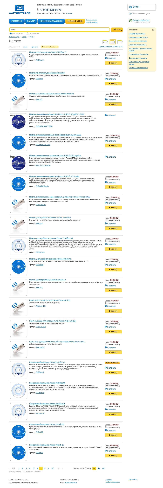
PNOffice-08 (40, 393)
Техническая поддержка (51, 21)
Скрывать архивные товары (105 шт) (111, 46)
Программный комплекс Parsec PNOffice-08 (47, 383)
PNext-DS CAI (41, 205)
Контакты (69, 13)
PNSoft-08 (39, 432)
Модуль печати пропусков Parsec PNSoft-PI (47, 73)
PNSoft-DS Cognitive (43, 165)
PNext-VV (39, 287)
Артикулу (34, 47)
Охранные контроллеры (137, 45)
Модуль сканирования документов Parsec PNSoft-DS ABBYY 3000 (56, 114)
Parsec (24, 37)
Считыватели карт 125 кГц (138, 37)
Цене (25, 47)
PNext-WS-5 (40, 347)
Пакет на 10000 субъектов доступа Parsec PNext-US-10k (52, 321)
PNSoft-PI (39, 79)
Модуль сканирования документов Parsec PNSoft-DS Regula (54, 176)
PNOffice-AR (40, 252)
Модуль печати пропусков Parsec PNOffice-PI (47, 52)
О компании (16, 21)
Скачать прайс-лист (141, 20)
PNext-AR (39, 223)
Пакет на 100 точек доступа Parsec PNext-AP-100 (49, 300)
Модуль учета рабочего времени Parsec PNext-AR (50, 218)
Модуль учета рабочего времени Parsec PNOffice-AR (51, 238)
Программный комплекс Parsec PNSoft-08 (46, 424)
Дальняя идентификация (138, 58)
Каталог (31, 21)
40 (99, 468)
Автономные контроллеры (138, 68)
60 (103, 468)
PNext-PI (39, 99)
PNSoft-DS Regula (42, 186)
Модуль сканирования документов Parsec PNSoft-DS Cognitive (55, 156)
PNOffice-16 (40, 413)
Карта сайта (133, 479)
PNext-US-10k (41, 327)
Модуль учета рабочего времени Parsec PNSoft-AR (50, 259)
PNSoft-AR (39, 265)
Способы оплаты (91, 20)
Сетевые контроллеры (137, 33)
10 (52, 468)
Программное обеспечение (138, 54)
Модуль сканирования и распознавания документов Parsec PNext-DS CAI (59, 197)
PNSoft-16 (39, 453)
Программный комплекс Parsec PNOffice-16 (47, 404)
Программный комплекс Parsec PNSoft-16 (46, 445)
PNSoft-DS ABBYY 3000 (44, 126)
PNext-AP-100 (41, 306)
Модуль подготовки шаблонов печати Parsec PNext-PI (51, 93)
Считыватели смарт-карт (138, 41)
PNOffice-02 (40, 372)
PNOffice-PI (40, 60)
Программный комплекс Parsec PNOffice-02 (47, 362)
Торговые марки (75, 21)
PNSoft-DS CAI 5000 (43, 145)
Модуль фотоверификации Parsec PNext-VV (47, 280)
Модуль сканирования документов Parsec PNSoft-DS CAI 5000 (55, 135)
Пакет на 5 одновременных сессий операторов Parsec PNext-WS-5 (57, 342)
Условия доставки (91, 22)
